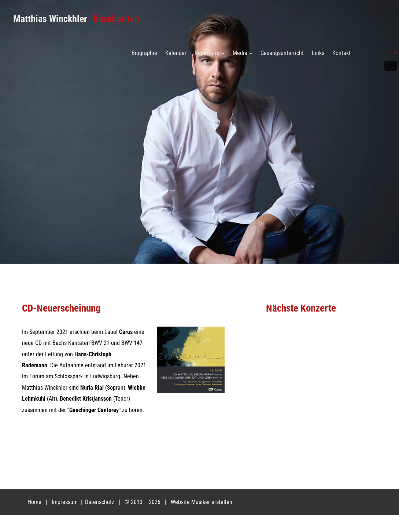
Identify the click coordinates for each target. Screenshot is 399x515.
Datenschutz (100, 502)
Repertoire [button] (210, 52)
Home (34, 502)
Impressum (65, 502)
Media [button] (242, 52)
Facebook (390, 66)
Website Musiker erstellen (201, 502)
